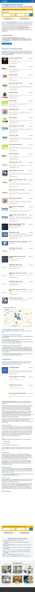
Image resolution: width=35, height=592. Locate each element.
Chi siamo (22, 576)
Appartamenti (28, 545)
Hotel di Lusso (17, 555)
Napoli (6, 1)
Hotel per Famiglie (6, 555)
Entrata (4, 503)
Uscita (17, 503)
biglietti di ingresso (10, 529)
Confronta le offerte (7, 515)
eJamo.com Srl (17, 587)
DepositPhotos (25, 581)
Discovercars (6, 527)
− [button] (4, 293)
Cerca (31, 14)
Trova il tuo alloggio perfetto (8, 519)
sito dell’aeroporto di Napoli (9, 381)
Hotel (6, 545)
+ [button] (4, 292)
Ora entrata (12, 503)
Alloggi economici (17, 545)
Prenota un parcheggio (7, 43)
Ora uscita (26, 503)
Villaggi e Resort (28, 555)
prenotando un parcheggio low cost (24, 525)
